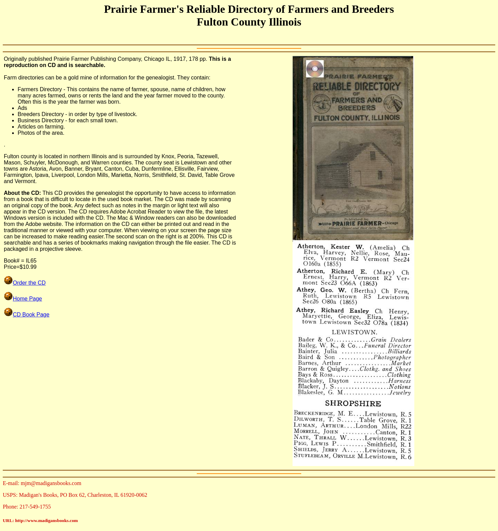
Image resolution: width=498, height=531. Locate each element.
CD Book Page (26, 314)
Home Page (23, 299)
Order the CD (25, 283)
